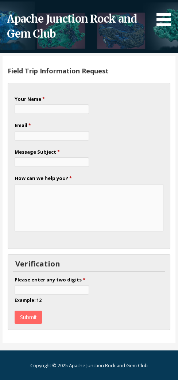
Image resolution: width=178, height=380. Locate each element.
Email (23, 125)
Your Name (30, 99)
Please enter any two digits (50, 279)
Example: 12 (28, 300)
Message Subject (37, 152)
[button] (166, 14)
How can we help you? (43, 178)
